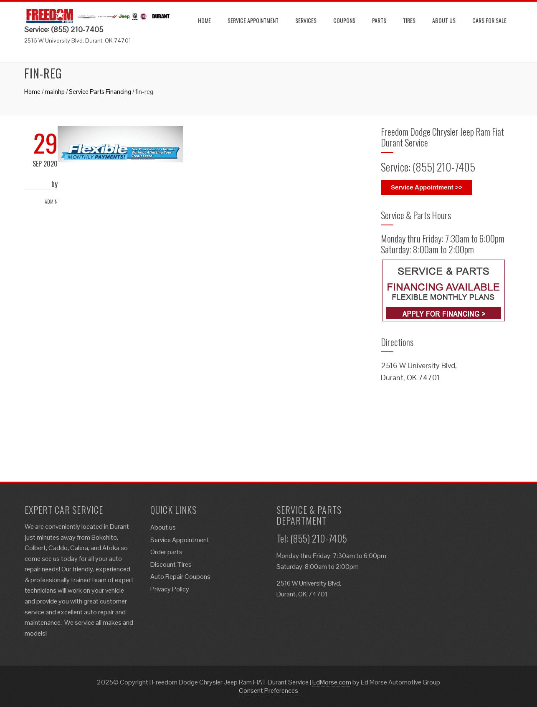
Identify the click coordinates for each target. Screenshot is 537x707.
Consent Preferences (268, 690)
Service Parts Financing (100, 92)
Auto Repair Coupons (180, 576)
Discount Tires (171, 564)
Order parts (166, 552)
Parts (379, 20)
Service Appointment (253, 20)
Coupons (344, 20)
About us (444, 20)
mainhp (55, 92)
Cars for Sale (489, 20)
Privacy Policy (169, 589)
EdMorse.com (331, 682)
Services (306, 20)
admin (51, 201)
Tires (409, 20)
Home (204, 20)
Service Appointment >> (426, 187)
